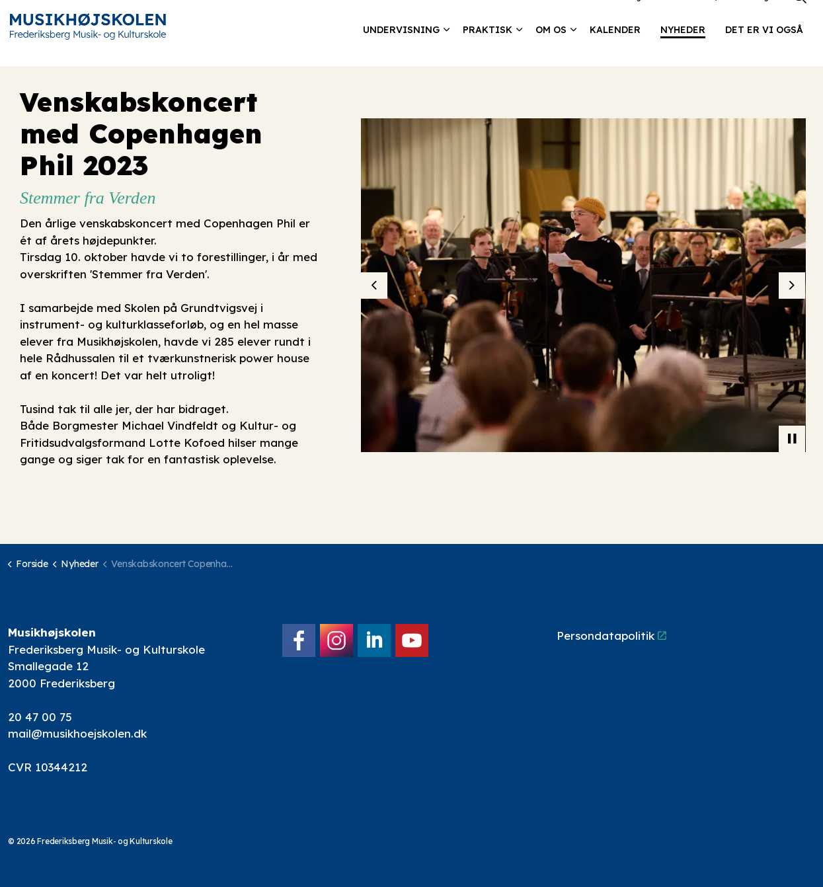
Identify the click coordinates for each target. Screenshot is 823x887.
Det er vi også (764, 50)
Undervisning (401, 50)
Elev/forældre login (737, 16)
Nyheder (682, 50)
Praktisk (487, 50)
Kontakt (670, 16)
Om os (551, 50)
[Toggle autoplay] (792, 439)
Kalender (615, 50)
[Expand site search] (800, 16)
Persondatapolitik (611, 635)
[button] (583, 285)
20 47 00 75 (40, 717)
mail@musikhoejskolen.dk (77, 733)
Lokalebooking (611, 16)
